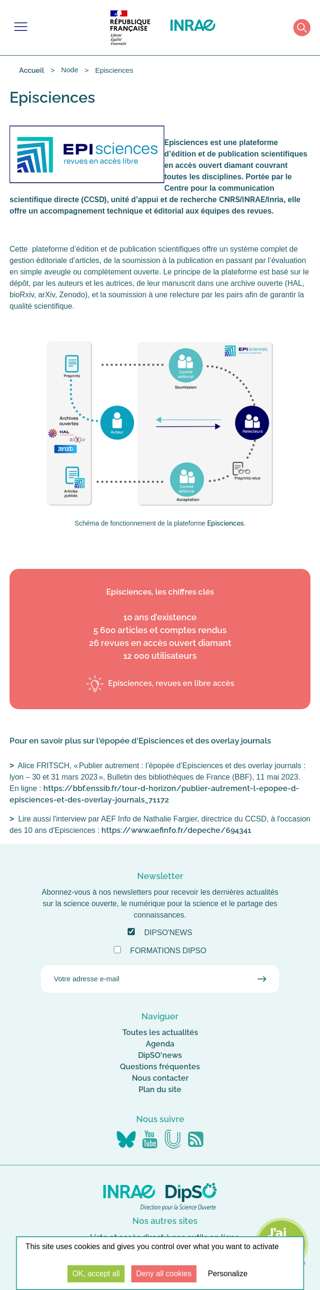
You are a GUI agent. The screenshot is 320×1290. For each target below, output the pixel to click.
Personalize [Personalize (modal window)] (228, 1274)
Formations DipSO (168, 951)
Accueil (31, 70)
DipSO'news (168, 932)
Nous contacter (160, 1078)
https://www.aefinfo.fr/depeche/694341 (176, 830)
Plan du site (160, 1089)
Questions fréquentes (160, 1066)
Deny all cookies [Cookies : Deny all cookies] (164, 1274)
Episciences (225, 523)
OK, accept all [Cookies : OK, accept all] (96, 1274)
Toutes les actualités (160, 1032)
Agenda (160, 1043)
